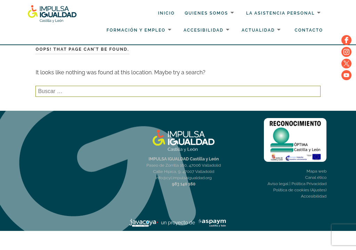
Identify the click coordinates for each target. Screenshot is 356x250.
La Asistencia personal (280, 13)
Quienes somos (206, 13)
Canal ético (316, 177)
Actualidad (258, 30)
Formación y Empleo (135, 30)
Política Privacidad (308, 183)
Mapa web (317, 171)
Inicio (166, 13)
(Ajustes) (318, 190)
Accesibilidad (204, 30)
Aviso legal (278, 183)
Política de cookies (291, 190)
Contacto (309, 30)
